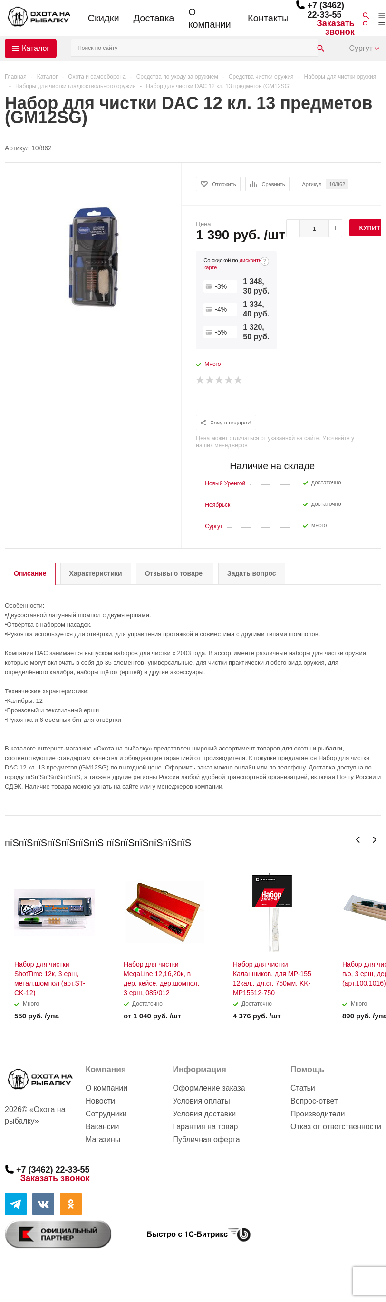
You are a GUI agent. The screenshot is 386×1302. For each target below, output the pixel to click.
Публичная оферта (206, 1139)
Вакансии (102, 1127)
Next (374, 840)
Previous (358, 840)
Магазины (103, 1139)
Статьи (302, 1088)
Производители (317, 1114)
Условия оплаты (201, 1101)
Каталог (35, 48)
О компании (209, 18)
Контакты (268, 18)
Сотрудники (106, 1114)
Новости (100, 1101)
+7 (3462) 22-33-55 (325, 10)
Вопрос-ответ (314, 1101)
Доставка (154, 18)
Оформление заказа (209, 1088)
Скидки (103, 18)
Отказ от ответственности (335, 1127)
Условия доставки (204, 1114)
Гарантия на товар (205, 1127)
